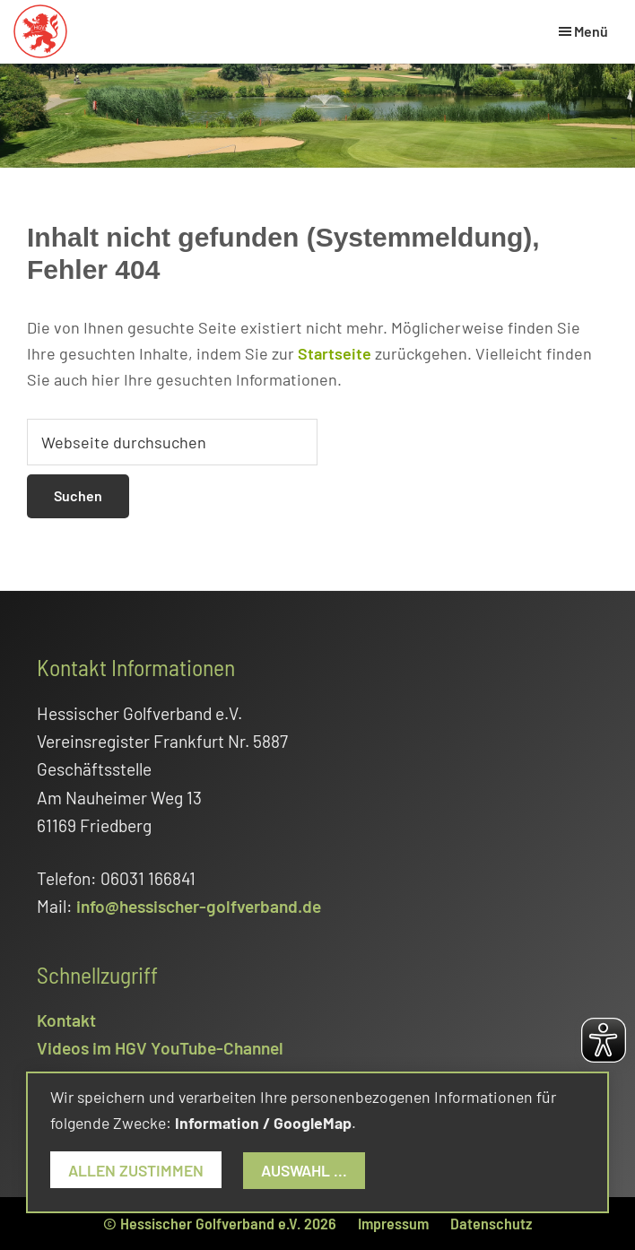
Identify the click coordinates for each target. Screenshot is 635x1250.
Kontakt (66, 1020)
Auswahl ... (304, 1170)
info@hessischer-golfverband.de (198, 906)
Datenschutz (491, 1223)
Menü (591, 30)
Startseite (334, 353)
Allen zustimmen (136, 1170)
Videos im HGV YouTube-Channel (160, 1047)
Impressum (393, 1223)
